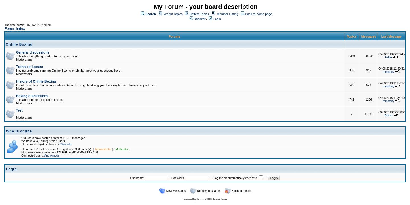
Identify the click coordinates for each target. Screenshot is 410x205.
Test (19, 110)
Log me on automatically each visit (235, 178)
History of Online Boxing (36, 81)
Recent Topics (173, 14)
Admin (389, 115)
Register (198, 18)
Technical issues (29, 67)
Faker (388, 57)
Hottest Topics (199, 14)
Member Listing (227, 14)
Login (215, 18)
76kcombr (66, 144)
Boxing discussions (32, 96)
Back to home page (258, 14)
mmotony (388, 71)
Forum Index (15, 29)
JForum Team (219, 199)
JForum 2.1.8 (203, 199)
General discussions (32, 52)
